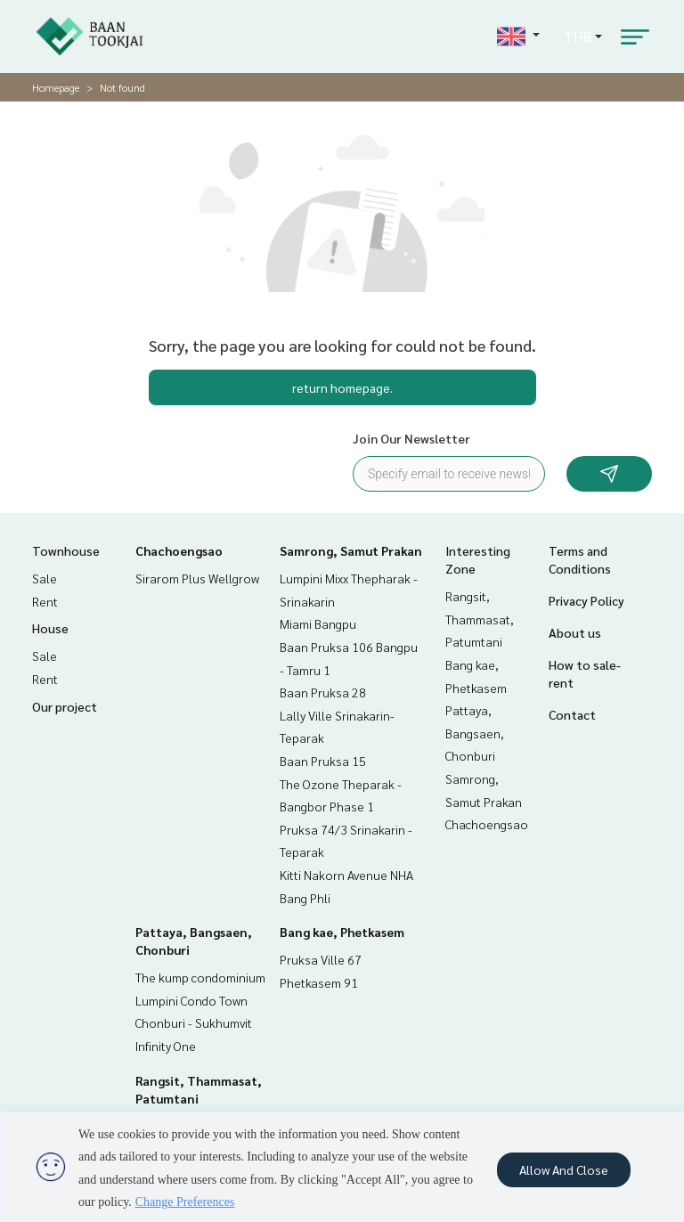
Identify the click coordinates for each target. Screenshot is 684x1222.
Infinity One (165, 1046)
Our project (64, 706)
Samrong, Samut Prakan (351, 550)
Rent (45, 601)
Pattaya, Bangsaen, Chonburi (474, 732)
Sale (44, 578)
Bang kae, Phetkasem (342, 932)
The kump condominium (200, 977)
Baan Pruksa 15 (323, 761)
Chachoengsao (179, 550)
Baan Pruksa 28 (323, 692)
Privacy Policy (586, 600)
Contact (572, 714)
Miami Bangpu (318, 623)
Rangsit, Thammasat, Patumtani (479, 618)
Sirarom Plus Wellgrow (197, 578)
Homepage (55, 87)
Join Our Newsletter (411, 438)
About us (575, 632)
